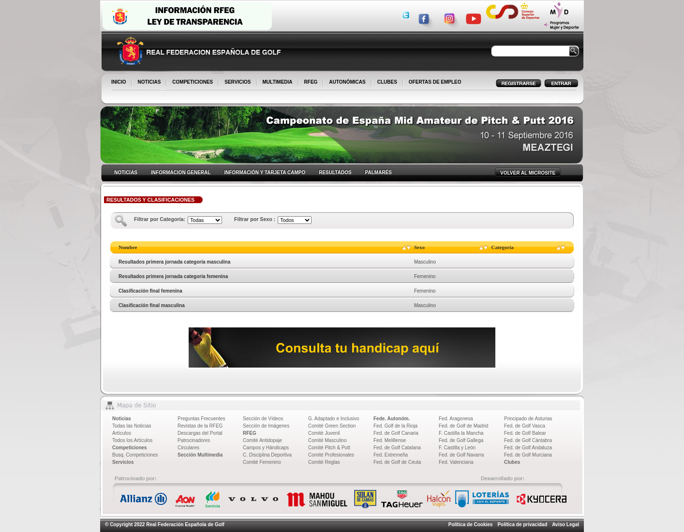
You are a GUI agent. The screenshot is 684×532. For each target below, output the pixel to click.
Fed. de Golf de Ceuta (397, 462)
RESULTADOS (335, 172)
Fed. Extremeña (390, 455)
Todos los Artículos (132, 440)
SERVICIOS (238, 82)
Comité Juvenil (324, 433)
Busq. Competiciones (135, 455)
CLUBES (387, 82)
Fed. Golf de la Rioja (395, 426)
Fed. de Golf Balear (525, 433)
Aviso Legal (565, 524)
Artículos (121, 433)
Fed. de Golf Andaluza (528, 447)
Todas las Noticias (131, 426)
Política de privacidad (522, 524)
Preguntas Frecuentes (201, 418)
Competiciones (129, 447)
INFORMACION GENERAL (180, 172)
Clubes (512, 462)
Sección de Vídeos (263, 418)
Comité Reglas (324, 462)
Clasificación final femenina (150, 291)
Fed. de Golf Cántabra (528, 440)
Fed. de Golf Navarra (461, 455)
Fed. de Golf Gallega (461, 440)
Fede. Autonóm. (391, 418)
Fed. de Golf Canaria (395, 433)
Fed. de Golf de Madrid (463, 426)
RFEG (311, 82)
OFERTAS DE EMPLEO (435, 82)
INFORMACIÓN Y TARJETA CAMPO (264, 172)
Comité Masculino (327, 440)
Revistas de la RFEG (200, 426)
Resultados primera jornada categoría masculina (174, 262)
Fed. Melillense (389, 440)
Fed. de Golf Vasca (524, 426)
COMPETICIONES (193, 82)
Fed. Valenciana (456, 462)
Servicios (123, 462)
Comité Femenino (262, 462)
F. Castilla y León (457, 447)
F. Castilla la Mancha (461, 433)
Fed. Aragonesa (456, 418)
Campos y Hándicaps (266, 447)
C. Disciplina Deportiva (267, 455)
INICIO (119, 82)
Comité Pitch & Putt (329, 447)
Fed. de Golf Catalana (397, 447)
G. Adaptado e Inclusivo (333, 418)
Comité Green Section (332, 426)
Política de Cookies (470, 524)
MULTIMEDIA (278, 82)
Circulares (188, 447)
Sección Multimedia (200, 455)
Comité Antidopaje (262, 440)
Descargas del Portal (200, 433)
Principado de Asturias (528, 418)
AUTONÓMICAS (347, 82)
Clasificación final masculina (152, 305)
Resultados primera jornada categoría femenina (173, 276)
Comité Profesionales (331, 455)
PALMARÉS (378, 172)
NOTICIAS (150, 82)
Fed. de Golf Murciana (528, 455)
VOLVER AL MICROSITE (527, 173)
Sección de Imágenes (266, 426)
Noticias (121, 418)
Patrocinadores (194, 440)
